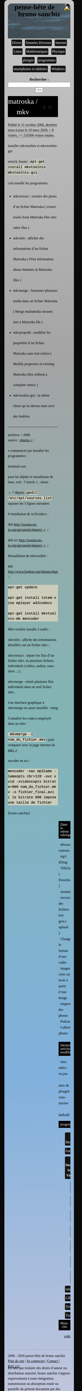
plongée (28, 60)
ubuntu (24, 440)
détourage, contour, (67, 847)
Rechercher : (39, 79)
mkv (11, 750)
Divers (16, 43)
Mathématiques (37, 51)
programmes (47, 60)
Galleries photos (66, 1030)
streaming (67, 892)
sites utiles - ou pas (63, 1067)
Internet (61, 43)
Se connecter (36, 1361)
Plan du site (16, 1361)
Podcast (65, 1021)
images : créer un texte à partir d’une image (65, 983)
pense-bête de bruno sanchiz (42, 10)
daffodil (64, 1111)
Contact (53, 1361)
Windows (58, 69)
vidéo (68, 1336)
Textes (70, 1306)
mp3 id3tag (63, 859)
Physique (58, 51)
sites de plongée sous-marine (64, 1091)
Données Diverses (38, 43)
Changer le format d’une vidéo (65, 950)
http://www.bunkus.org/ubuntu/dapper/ (35, 571)
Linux (17, 51)
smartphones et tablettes (30, 69)
